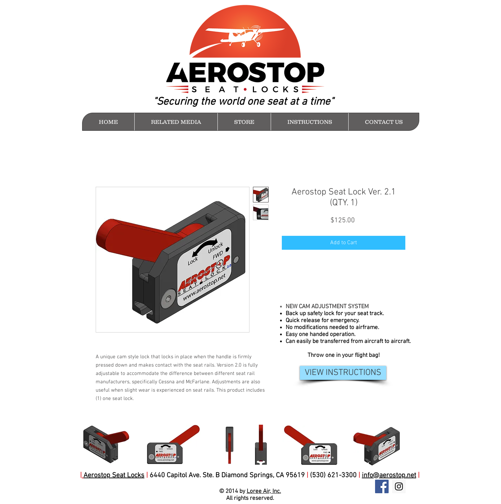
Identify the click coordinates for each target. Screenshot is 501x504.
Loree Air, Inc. (264, 491)
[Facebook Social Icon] (382, 486)
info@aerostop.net (389, 475)
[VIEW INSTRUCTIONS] (343, 373)
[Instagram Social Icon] (399, 486)
